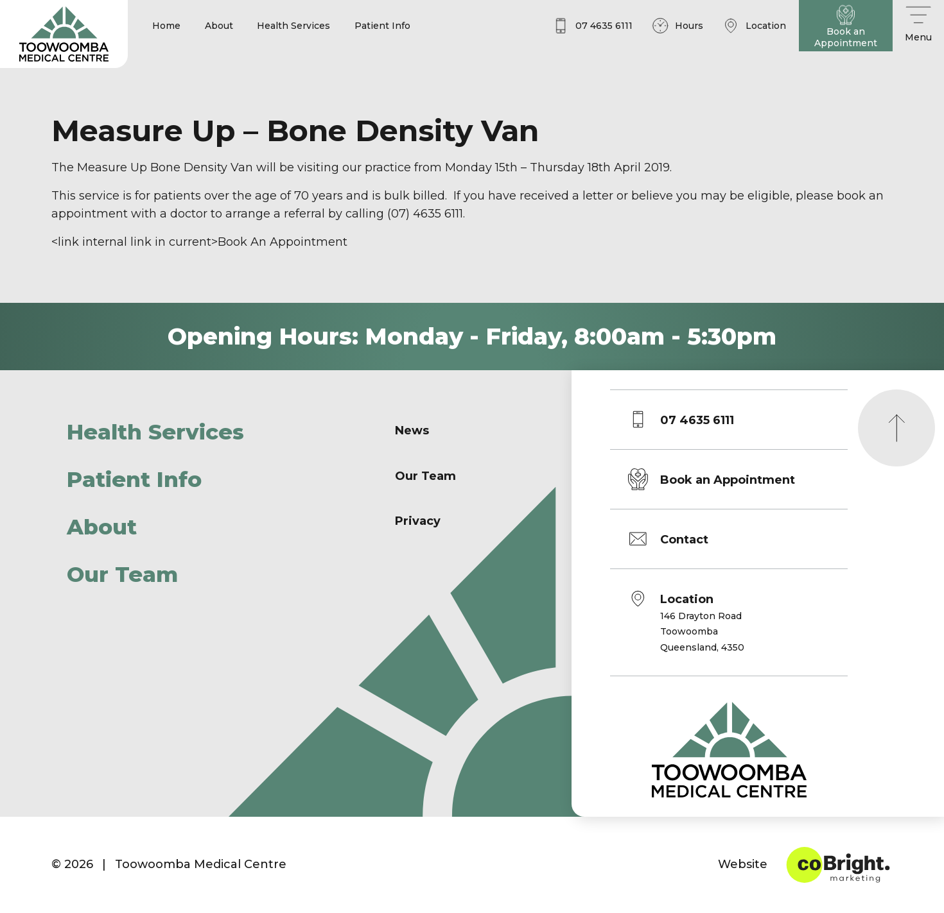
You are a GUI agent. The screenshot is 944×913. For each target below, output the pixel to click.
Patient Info (382, 25)
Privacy (418, 521)
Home (166, 25)
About (219, 25)
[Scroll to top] (896, 427)
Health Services (293, 25)
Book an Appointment (727, 480)
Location (702, 624)
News (412, 430)
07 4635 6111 (697, 420)
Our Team (122, 574)
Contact (684, 540)
